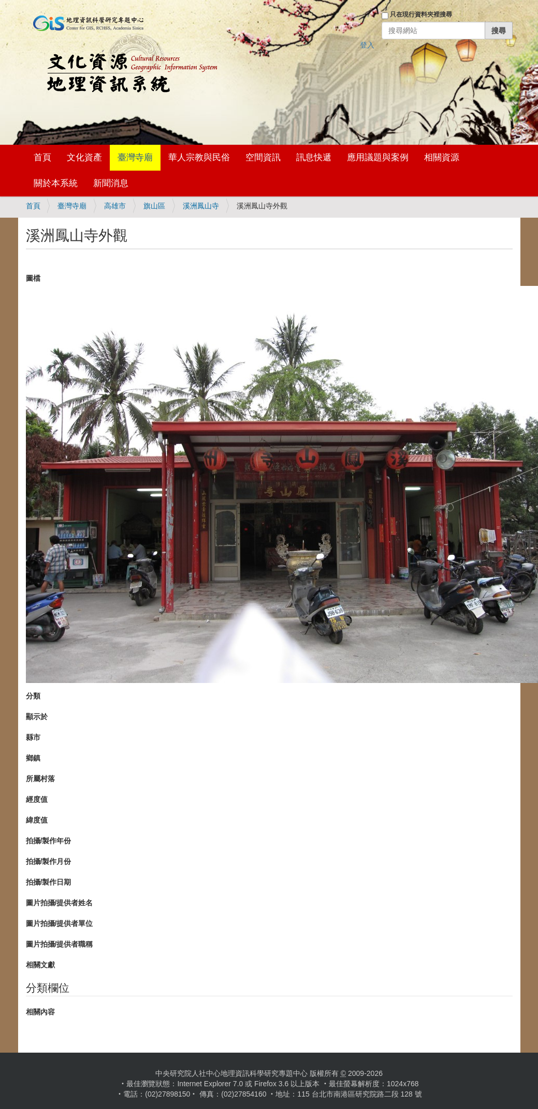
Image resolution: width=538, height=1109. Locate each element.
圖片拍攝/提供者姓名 (59, 903)
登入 (367, 45)
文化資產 (84, 157)
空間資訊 (263, 157)
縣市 (33, 737)
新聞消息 (110, 183)
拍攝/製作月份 (48, 861)
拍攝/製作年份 (48, 841)
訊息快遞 (313, 157)
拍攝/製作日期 (48, 882)
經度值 (37, 799)
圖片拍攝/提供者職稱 (59, 944)
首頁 (42, 157)
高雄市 (115, 206)
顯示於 (37, 716)
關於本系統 (56, 183)
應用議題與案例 (378, 157)
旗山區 (154, 206)
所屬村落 (40, 778)
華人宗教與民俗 (199, 157)
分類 (33, 696)
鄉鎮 (33, 758)
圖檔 (33, 278)
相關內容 (40, 1012)
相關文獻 (40, 965)
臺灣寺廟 (135, 157)
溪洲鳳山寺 (201, 206)
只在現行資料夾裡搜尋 (421, 14)
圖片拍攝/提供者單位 (59, 923)
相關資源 (441, 157)
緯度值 (37, 820)
